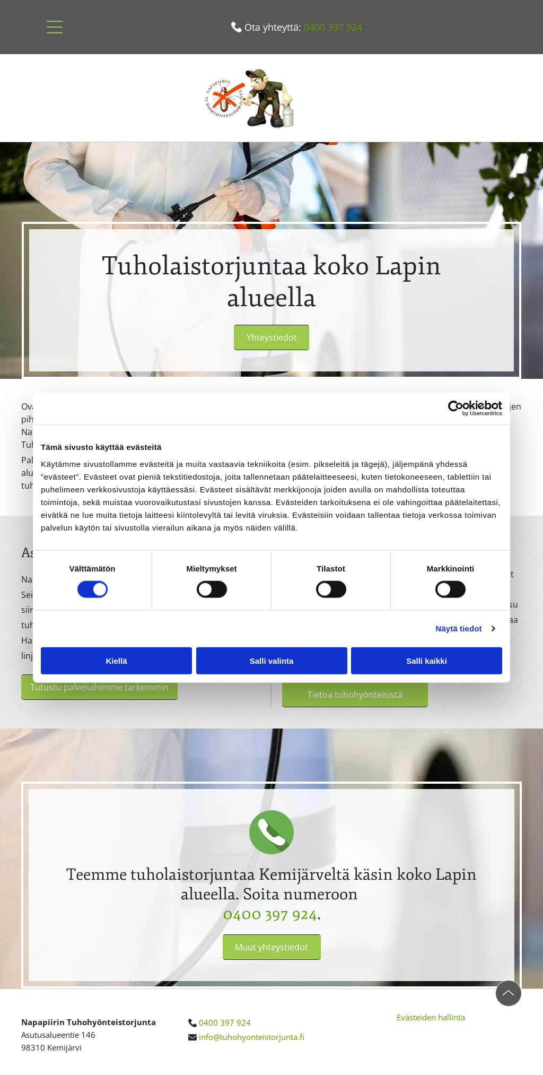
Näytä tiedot (459, 628)
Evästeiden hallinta (431, 1017)
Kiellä (116, 660)
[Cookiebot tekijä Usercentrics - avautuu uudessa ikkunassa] (455, 409)
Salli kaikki (426, 660)
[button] (55, 27)
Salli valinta (272, 660)
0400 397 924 (333, 27)
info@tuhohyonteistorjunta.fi (251, 1036)
